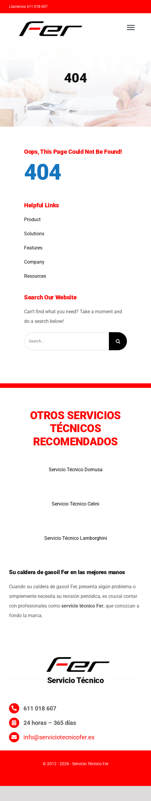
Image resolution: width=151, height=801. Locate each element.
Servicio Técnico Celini (75, 504)
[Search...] (66, 341)
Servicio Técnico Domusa (76, 469)
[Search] (118, 341)
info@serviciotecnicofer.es (58, 737)
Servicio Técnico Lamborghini (75, 538)
